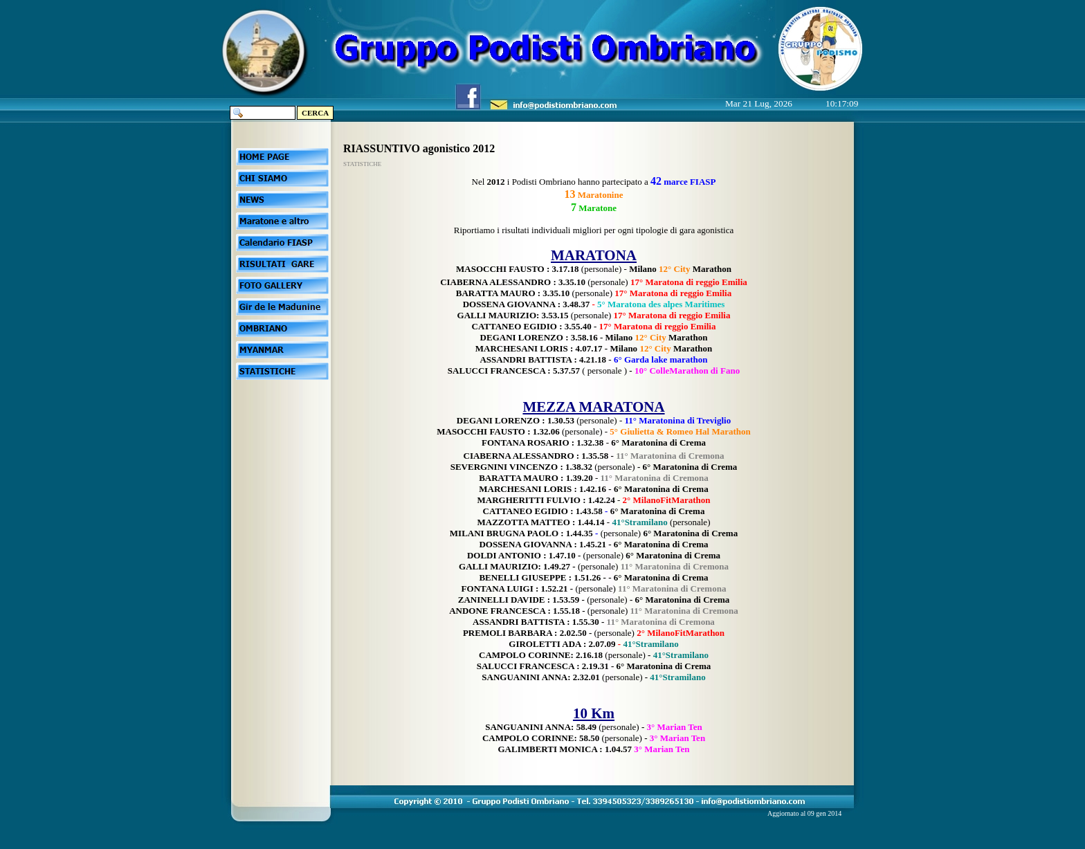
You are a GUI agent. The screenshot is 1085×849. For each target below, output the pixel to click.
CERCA (315, 113)
